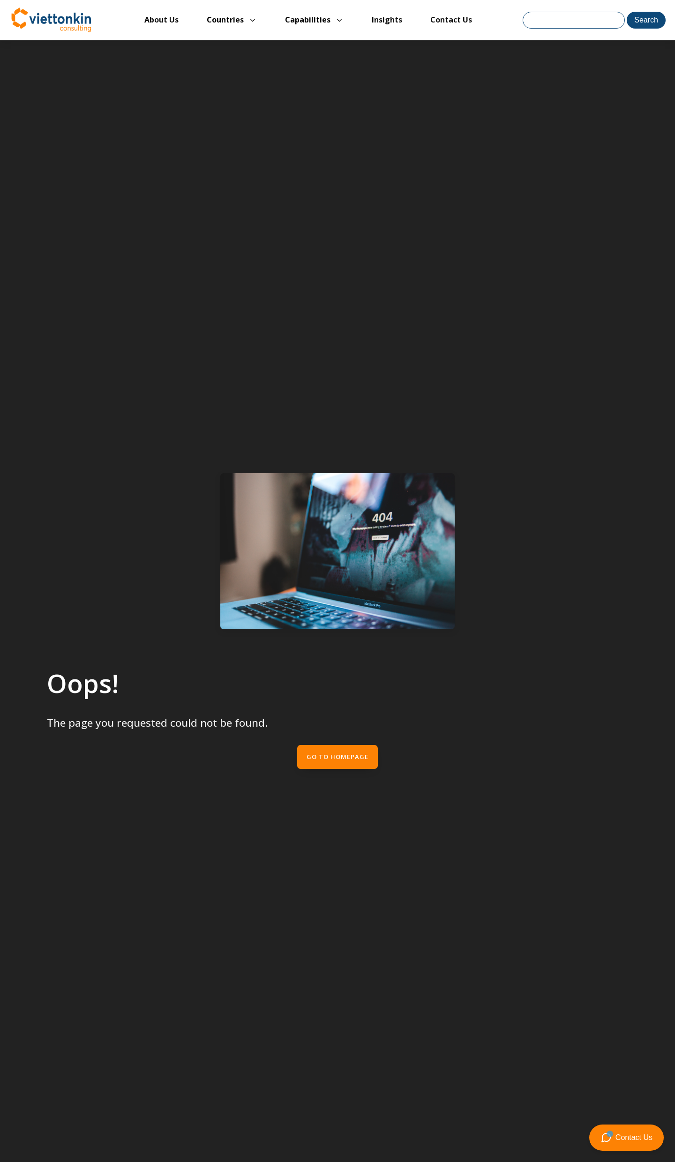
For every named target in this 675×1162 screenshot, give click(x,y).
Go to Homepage (337, 756)
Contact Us (451, 20)
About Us (161, 20)
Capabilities (307, 20)
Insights (387, 20)
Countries (225, 20)
